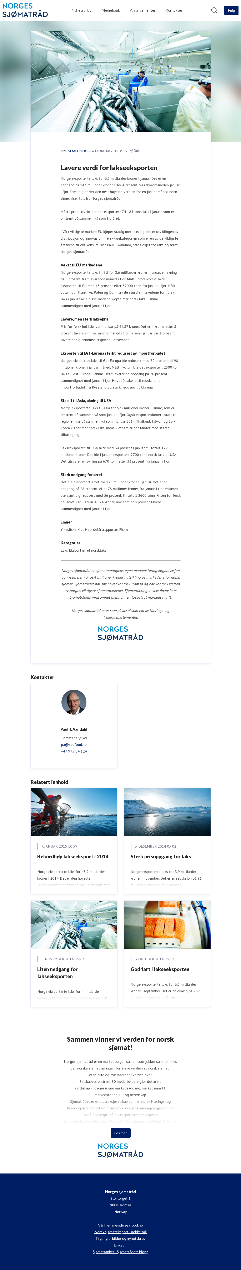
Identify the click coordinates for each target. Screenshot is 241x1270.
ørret (86, 550)
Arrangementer (143, 10)
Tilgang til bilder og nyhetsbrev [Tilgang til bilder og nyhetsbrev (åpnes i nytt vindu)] (120, 1238)
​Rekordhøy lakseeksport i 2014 (73, 856)
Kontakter (174, 10)
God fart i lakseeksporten (160, 969)
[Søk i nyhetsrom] (214, 10)
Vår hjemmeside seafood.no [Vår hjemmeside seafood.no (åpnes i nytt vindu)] (120, 1225)
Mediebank (110, 10)
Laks (64, 550)
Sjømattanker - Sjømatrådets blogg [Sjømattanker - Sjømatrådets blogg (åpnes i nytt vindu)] (120, 1251)
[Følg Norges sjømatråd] (231, 10)
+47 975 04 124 (74, 751)
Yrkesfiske (68, 529)
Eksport (75, 550)
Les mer (120, 1133)
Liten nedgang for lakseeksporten (57, 972)
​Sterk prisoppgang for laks (161, 856)
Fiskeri (124, 529)
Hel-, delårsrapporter (101, 529)
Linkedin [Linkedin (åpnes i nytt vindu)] (120, 1245)
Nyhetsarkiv (81, 10)
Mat (80, 529)
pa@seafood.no (74, 744)
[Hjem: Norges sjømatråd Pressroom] (25, 10)
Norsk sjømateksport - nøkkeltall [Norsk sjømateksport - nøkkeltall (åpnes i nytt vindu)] (120, 1231)
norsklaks (98, 550)
